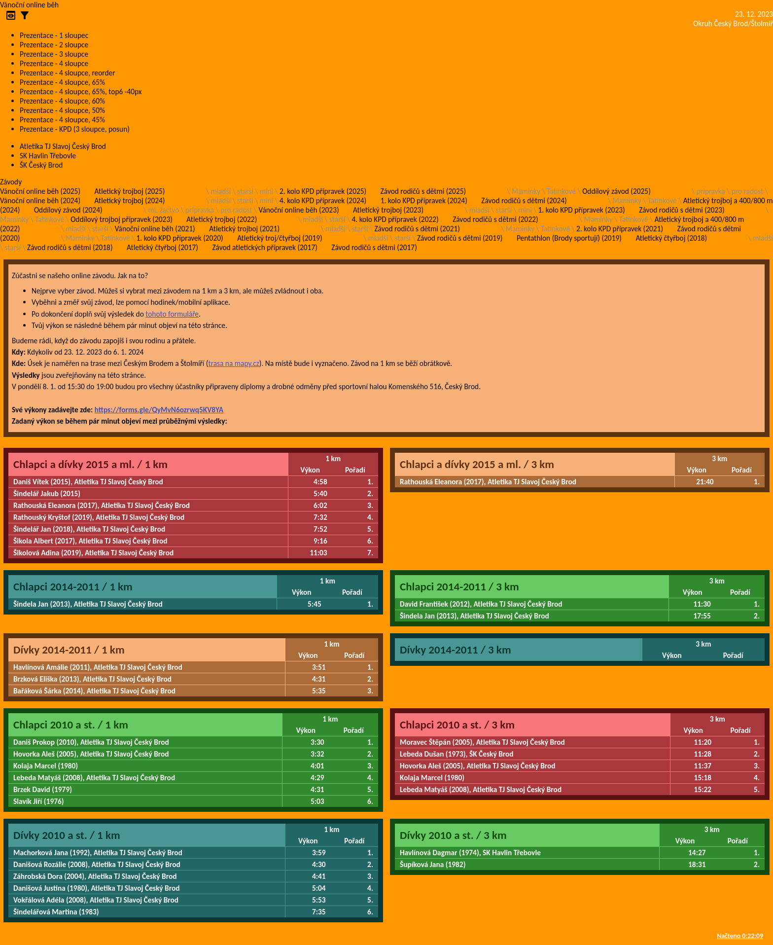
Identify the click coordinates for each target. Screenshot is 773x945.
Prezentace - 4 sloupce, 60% (62, 101)
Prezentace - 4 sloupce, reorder (67, 72)
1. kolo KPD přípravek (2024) (424, 200)
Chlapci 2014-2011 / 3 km (459, 586)
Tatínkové (561, 191)
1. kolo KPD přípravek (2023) (581, 210)
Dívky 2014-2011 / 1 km (69, 649)
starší (245, 191)
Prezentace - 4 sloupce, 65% (62, 82)
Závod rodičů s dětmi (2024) (523, 200)
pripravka (711, 191)
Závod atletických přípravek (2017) (264, 247)
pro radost (747, 191)
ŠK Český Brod (41, 165)
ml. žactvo (163, 210)
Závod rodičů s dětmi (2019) (459, 238)
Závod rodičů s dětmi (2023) (681, 210)
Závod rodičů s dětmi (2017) (374, 247)
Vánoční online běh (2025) (40, 191)
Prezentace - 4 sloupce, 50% (62, 110)
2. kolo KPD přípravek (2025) (323, 191)
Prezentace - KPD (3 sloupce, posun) (75, 129)
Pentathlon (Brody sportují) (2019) (569, 238)
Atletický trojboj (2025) (130, 191)
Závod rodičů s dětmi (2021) (416, 228)
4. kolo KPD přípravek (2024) (323, 200)
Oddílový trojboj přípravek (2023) (121, 219)
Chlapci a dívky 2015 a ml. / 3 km (477, 464)
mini (266, 191)
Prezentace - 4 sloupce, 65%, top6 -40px (80, 91)
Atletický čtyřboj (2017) (162, 247)
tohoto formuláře (172, 314)
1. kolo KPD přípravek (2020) (180, 238)
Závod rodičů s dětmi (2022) (495, 219)
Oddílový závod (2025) (616, 191)
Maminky (526, 191)
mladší (221, 191)
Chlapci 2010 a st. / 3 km (457, 724)
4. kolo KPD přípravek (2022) (395, 219)
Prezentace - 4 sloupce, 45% (62, 119)
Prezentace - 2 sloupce (54, 44)
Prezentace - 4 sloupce (54, 63)
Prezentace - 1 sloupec (54, 35)
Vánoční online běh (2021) (155, 228)
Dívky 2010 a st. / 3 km (453, 835)
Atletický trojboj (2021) (244, 228)
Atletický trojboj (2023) (388, 210)
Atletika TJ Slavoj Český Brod (63, 146)
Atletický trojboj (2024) (130, 200)
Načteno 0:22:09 (740, 936)
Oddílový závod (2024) (68, 210)
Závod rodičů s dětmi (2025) (423, 191)
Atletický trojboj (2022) (221, 219)
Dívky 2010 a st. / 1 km (66, 835)
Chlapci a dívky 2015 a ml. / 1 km (90, 464)
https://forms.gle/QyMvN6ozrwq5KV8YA (159, 409)
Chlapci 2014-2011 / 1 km (73, 586)
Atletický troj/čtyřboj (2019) (279, 238)
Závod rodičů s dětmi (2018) (69, 247)
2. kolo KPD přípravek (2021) (619, 228)
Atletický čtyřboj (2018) (671, 238)
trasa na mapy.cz (233, 363)
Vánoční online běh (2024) (40, 200)
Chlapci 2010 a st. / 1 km (70, 724)
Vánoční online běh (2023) (299, 210)
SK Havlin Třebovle (48, 155)
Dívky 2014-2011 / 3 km (455, 649)
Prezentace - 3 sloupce (54, 54)
